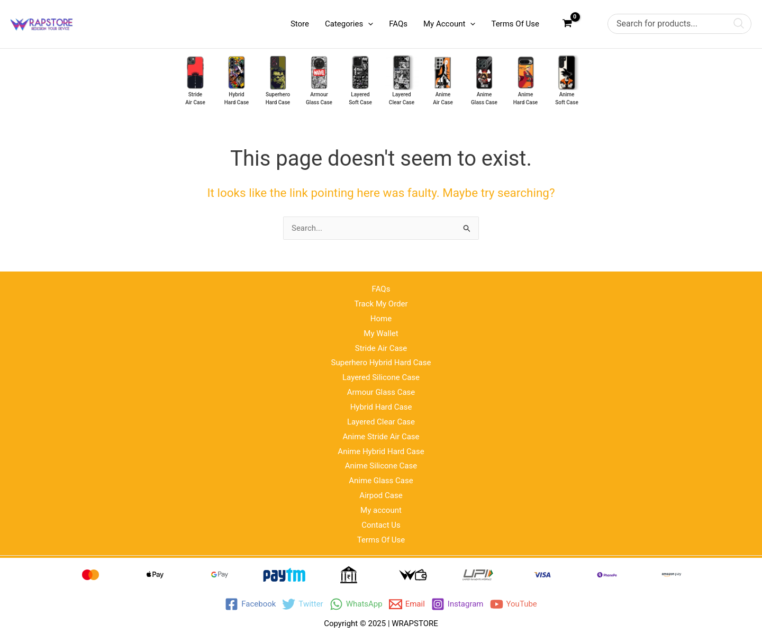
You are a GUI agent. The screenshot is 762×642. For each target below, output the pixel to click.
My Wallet (381, 333)
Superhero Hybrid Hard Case (381, 362)
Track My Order (380, 304)
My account (381, 510)
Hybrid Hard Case (381, 407)
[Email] (407, 604)
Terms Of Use (381, 540)
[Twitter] (302, 604)
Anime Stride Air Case (380, 436)
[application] (368, 24)
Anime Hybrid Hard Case (381, 451)
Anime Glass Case (381, 480)
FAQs (381, 289)
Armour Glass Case (381, 392)
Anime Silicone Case (381, 466)
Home (381, 318)
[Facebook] (250, 604)
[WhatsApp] (356, 604)
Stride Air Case (381, 348)
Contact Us (381, 525)
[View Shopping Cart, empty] (567, 24)
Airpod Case (380, 495)
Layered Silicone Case (381, 377)
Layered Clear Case (381, 422)
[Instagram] (457, 604)
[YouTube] (513, 604)
